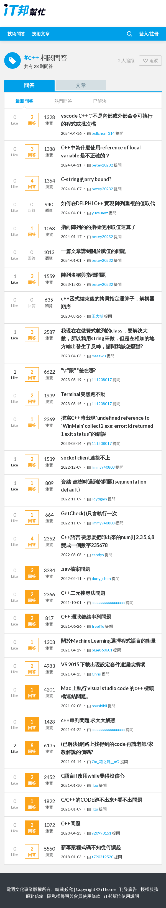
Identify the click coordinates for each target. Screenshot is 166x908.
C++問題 (70, 823)
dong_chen (102, 578)
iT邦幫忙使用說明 (121, 896)
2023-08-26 (71, 316)
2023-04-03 (71, 355)
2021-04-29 (71, 650)
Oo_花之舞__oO (106, 761)
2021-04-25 (71, 674)
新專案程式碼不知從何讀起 (91, 847)
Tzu (95, 785)
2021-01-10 (71, 785)
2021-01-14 (71, 761)
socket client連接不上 (85, 458)
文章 (81, 85)
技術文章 (41, 33)
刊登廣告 (128, 889)
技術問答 (16, 33)
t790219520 (103, 856)
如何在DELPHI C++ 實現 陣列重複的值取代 (108, 203)
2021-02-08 (71, 705)
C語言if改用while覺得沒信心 (92, 776)
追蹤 (150, 60)
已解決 (99, 101)
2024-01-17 (71, 236)
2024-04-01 (71, 212)
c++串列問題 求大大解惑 (88, 720)
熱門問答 (63, 101)
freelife (98, 626)
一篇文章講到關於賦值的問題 (93, 251)
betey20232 (103, 165)
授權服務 (149, 889)
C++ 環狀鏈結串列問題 (86, 617)
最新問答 (24, 101)
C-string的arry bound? (86, 179)
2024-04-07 (71, 188)
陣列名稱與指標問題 (83, 275)
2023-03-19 (71, 379)
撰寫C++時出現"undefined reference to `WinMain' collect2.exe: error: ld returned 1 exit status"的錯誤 (107, 426)
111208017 (102, 379)
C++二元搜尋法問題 (83, 593)
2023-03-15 (71, 403)
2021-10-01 (71, 602)
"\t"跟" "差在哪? (78, 370)
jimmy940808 (104, 467)
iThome (108, 889)
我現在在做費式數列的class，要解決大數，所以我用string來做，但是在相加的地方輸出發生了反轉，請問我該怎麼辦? (107, 339)
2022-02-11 (71, 578)
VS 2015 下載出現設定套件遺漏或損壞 (103, 664)
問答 (29, 85)
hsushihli (100, 705)
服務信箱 (35, 896)
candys (98, 554)
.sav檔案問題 (75, 569)
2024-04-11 (71, 165)
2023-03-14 (71, 443)
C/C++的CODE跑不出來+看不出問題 (101, 800)
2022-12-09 (71, 467)
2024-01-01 (71, 260)
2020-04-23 (71, 833)
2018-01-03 (71, 856)
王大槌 (98, 316)
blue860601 (102, 650)
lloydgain (100, 499)
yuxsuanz (100, 212)
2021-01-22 (71, 729)
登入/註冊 (149, 33)
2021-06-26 (71, 626)
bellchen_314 (104, 133)
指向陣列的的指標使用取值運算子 (98, 227)
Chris (97, 674)
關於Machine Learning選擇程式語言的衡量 (108, 641)
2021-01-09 (71, 809)
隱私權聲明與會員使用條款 (73, 896)
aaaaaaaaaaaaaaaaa (109, 602)
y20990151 (102, 833)
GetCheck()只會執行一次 (89, 513)
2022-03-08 (71, 554)
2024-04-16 (71, 133)
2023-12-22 (71, 284)
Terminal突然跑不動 (83, 394)
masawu (99, 355)
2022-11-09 (71, 499)
